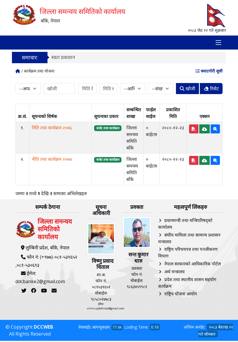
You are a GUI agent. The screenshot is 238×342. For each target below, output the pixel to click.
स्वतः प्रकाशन (63, 58)
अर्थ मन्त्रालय (174, 272)
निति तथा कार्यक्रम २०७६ (52, 129)
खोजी (187, 90)
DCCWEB (43, 328)
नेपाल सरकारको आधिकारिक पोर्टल (192, 264)
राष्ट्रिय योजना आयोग (180, 295)
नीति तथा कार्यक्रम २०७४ (52, 160)
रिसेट (211, 90)
